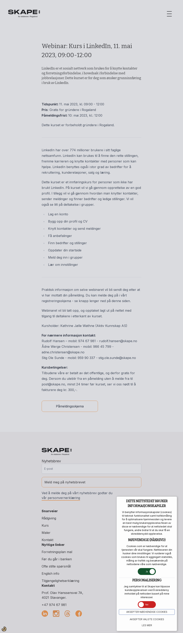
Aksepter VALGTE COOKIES (147, 619)
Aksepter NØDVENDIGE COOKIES (146, 611)
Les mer (147, 625)
